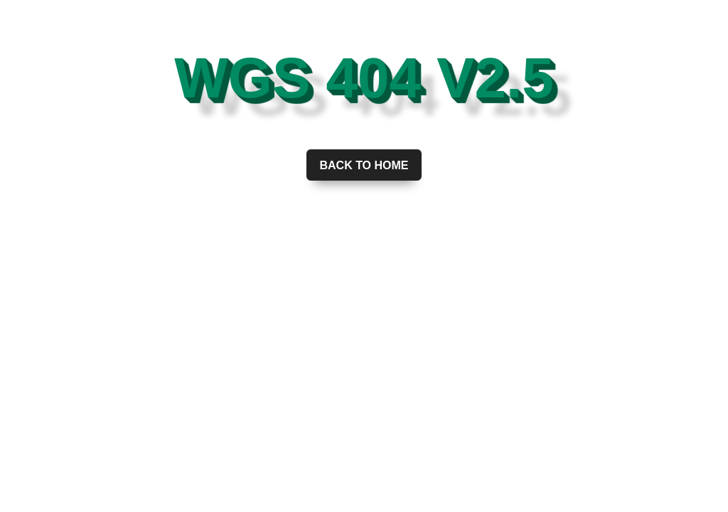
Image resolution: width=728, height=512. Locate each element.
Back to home (363, 165)
